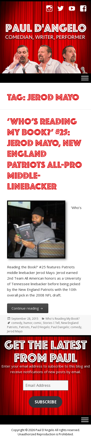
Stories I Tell (51, 323)
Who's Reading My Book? (62, 319)
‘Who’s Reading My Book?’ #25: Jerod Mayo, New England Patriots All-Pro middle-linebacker (44, 152)
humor (28, 323)
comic (37, 323)
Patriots (24, 327)
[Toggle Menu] (85, 78)
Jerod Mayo (15, 331)
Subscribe (46, 402)
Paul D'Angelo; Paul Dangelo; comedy (56, 327)
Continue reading (30, 308)
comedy (16, 323)
